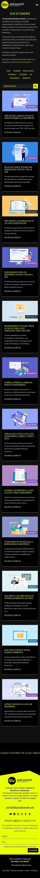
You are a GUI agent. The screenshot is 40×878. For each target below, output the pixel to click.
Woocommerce (32, 106)
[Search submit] (35, 86)
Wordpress (33, 158)
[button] (37, 5)
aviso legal (32, 847)
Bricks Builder (31, 212)
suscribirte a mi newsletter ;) (21, 62)
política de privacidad (18, 847)
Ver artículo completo (12, 132)
